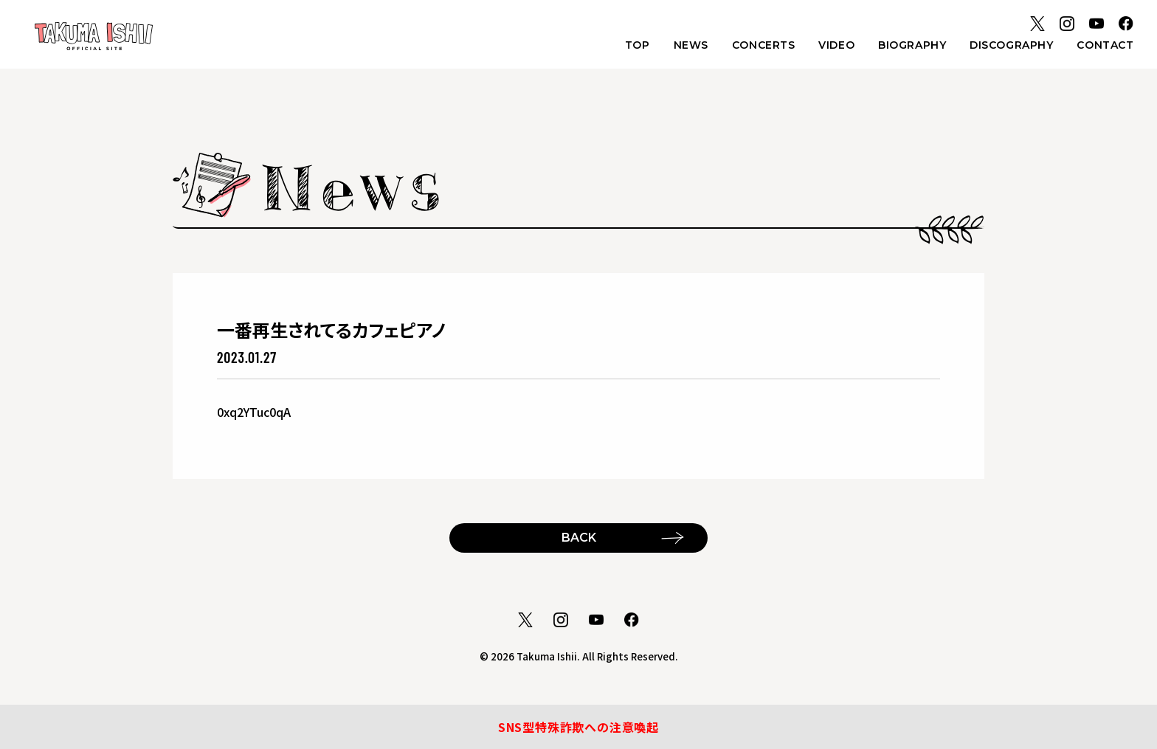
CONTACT (1105, 45)
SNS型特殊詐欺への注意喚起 (578, 727)
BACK (579, 538)
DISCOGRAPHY (1011, 45)
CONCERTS (763, 45)
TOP (637, 45)
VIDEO (836, 45)
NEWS (691, 45)
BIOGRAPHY (912, 45)
